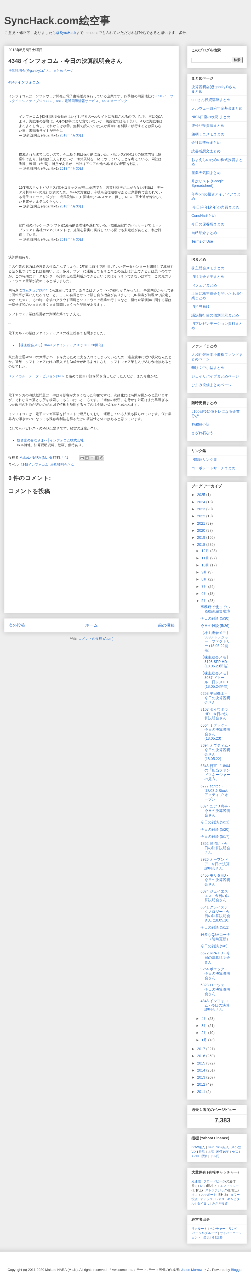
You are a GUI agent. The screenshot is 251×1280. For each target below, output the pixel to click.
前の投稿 (166, 625)
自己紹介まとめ (204, 233)
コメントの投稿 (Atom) (95, 639)
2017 (201, 1049)
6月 (204, 593)
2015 (201, 1063)
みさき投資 (220, 1203)
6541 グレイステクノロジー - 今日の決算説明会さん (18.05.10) (215, 913)
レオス (220, 1199)
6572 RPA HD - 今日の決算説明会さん (215, 957)
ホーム (91, 625)
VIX (193, 1151)
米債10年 (222, 1151)
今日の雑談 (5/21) (215, 822)
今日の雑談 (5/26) (215, 626)
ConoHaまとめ (203, 215)
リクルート (199, 1228)
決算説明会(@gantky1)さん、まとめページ (40, 71)
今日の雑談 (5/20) (215, 829)
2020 (201, 530)
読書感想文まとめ (206, 151)
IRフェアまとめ (204, 285)
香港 (202, 1151)
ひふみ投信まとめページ (211, 385)
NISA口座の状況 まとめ (210, 117)
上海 (211, 1151)
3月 (204, 1026)
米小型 (236, 1147)
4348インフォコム (34, 464)
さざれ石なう (202, 433)
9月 (204, 572)
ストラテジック (216, 1190)
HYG (235, 1151)
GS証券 (217, 1237)
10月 (205, 565)
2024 (201, 502)
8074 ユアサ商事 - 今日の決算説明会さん (215, 810)
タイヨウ (203, 1203)
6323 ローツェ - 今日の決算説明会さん (215, 989)
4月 (204, 1018)
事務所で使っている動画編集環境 (215, 609)
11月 (205, 558)
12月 (205, 551)
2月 (204, 1033)
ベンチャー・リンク (224, 1228)
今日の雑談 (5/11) (215, 927)
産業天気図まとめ (206, 173)
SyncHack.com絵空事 (57, 20)
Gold (195, 1156)
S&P (211, 1147)
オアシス (206, 1199)
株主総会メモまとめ (207, 268)
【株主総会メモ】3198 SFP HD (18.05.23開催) (215, 661)
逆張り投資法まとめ (207, 125)
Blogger (236, 1270)
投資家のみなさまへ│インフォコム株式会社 (50, 440)
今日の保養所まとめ (207, 224)
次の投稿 (16, 625)
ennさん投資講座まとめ (210, 100)
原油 (204, 1156)
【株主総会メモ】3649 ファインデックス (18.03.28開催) (60, 345)
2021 (201, 523)
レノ (203, 1185)
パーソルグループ (204, 1233)
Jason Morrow (192, 1270)
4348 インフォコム (23, 82)
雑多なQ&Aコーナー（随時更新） (215, 936)
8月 (204, 579)
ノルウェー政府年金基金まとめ (217, 108)
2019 (201, 537)
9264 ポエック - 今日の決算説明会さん (215, 973)
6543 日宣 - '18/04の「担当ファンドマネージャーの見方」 (215, 772)
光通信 (196, 1181)
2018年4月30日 (71, 135)
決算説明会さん (62, 464)
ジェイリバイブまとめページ (215, 376)
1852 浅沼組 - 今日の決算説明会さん (215, 847)
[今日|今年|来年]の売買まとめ (215, 207)
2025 (201, 495)
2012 (201, 1084)
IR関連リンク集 (204, 459)
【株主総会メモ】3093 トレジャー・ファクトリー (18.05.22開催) (215, 641)
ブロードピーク (214, 1181)
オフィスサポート (203, 1194)
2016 (201, 1056)
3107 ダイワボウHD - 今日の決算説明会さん (214, 713)
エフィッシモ (229, 1185)
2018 (201, 544)
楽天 (206, 1237)
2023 (201, 509)
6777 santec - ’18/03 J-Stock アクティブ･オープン (214, 792)
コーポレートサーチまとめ (213, 468)
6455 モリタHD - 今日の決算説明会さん (215, 879)
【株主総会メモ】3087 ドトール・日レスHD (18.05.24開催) (215, 679)
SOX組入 (222, 1147)
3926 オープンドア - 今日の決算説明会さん (215, 863)
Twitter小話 (200, 424)
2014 (201, 1070)
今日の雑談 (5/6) (214, 946)
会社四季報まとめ (206, 142)
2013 (201, 1077)
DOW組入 (198, 1147)
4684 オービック (115, 101)
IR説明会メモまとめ (207, 276)
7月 (204, 586)
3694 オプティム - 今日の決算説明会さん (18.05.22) (215, 752)
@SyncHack (66, 33)
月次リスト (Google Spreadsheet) (207, 183)
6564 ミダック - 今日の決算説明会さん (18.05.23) (215, 731)
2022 (201, 516)
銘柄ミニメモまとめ (207, 134)
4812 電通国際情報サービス (77, 101)
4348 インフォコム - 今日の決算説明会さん (215, 1005)
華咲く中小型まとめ (207, 368)
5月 (204, 601)
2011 (201, 1092)
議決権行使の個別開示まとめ (215, 315)
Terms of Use (202, 241)
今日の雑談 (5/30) (215, 618)
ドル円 (214, 1156)
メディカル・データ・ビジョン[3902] (36, 376)
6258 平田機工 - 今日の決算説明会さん (215, 697)
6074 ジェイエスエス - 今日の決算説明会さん (215, 895)
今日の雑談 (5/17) (215, 836)
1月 (204, 1040)
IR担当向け (200, 306)
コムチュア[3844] (35, 290)
